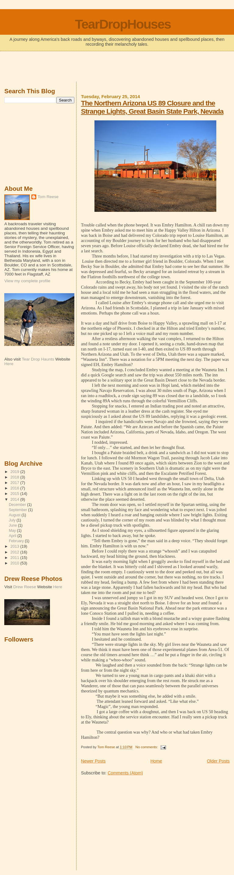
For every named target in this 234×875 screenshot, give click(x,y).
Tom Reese (47, 196)
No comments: (147, 747)
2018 (15, 477)
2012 (15, 552)
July (12, 520)
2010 (15, 563)
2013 (15, 546)
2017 (15, 482)
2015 (15, 493)
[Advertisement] (117, 67)
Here (8, 363)
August (15, 515)
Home (156, 761)
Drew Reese (24, 587)
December (18, 505)
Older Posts (218, 761)
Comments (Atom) (125, 772)
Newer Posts (93, 761)
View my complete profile (27, 281)
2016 (15, 488)
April (13, 536)
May (13, 530)
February (17, 541)
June (13, 525)
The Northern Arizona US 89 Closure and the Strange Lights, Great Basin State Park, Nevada (152, 107)
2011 (15, 557)
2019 (15, 471)
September (18, 510)
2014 (15, 499)
